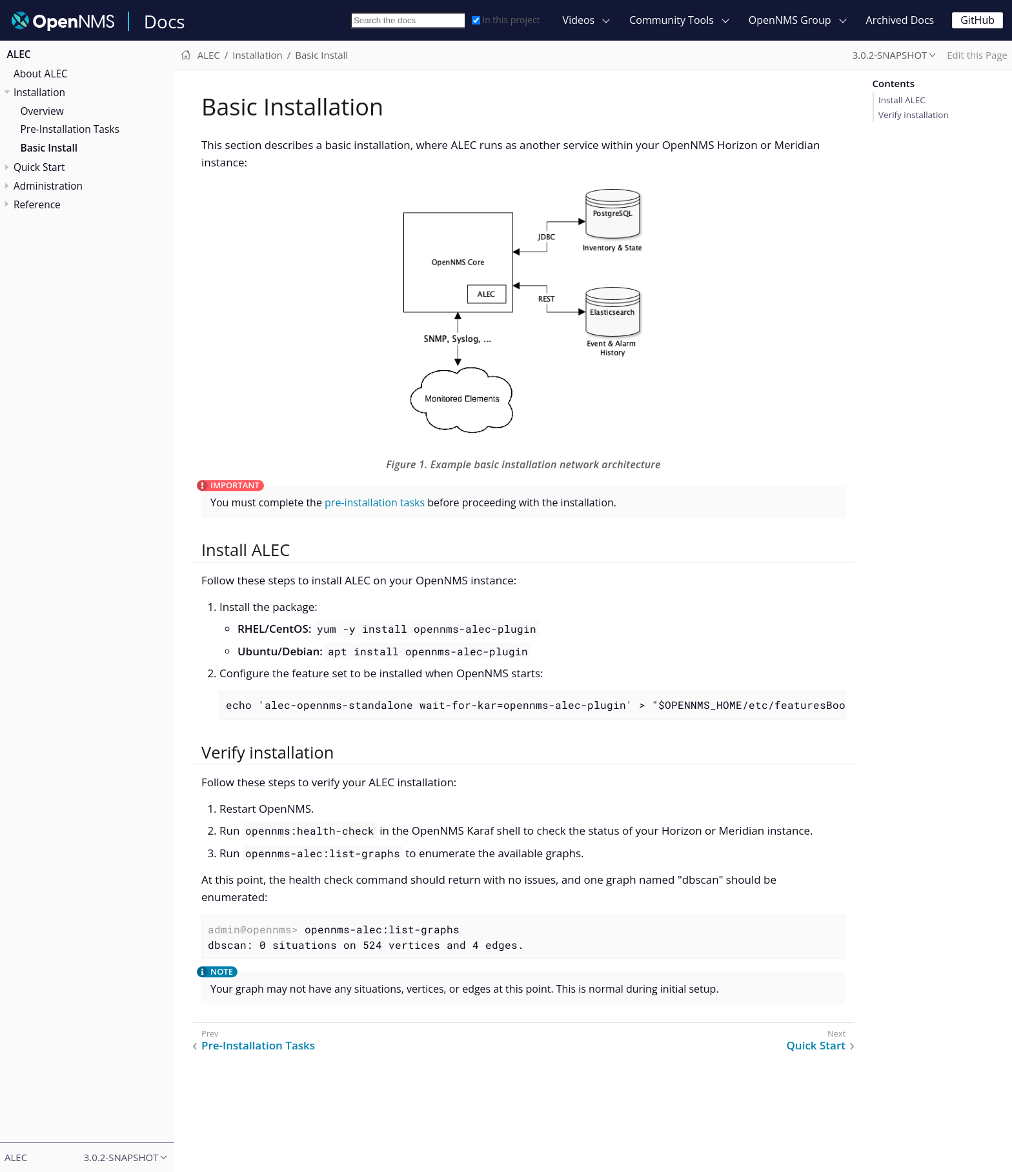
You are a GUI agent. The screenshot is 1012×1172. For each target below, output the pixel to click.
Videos (579, 20)
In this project (506, 20)
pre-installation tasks (375, 502)
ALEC (19, 54)
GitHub (977, 20)
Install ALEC (902, 100)
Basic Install (49, 148)
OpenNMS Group (790, 20)
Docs (164, 21)
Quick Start (39, 167)
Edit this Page (977, 54)
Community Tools (671, 20)
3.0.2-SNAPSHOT (890, 54)
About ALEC (41, 73)
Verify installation (913, 115)
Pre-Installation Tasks (70, 129)
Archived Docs (900, 20)
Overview (42, 111)
